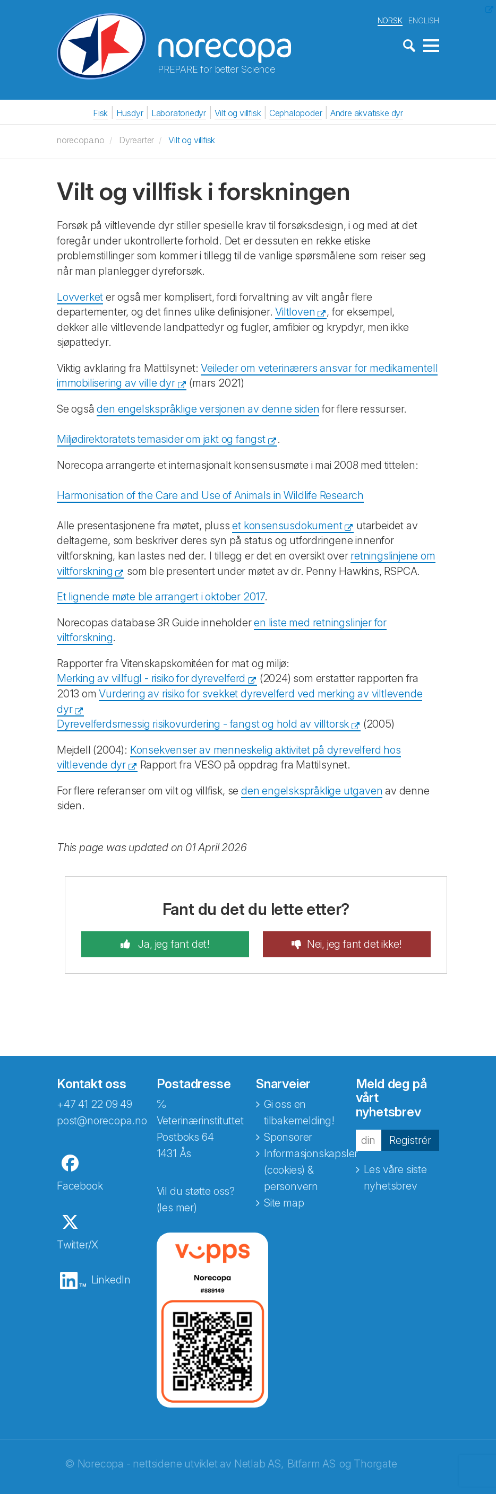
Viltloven (295, 311)
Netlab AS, (259, 1463)
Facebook (79, 1186)
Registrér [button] (410, 1140)
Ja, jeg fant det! (173, 944)
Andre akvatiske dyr (366, 113)
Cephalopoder (295, 113)
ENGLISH (423, 20)
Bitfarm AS (311, 1463)
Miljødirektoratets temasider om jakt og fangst (161, 439)
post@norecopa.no (102, 1120)
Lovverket (80, 297)
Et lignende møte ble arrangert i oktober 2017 (160, 596)
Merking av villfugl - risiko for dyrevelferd (151, 678)
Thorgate (375, 1463)
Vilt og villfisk (238, 113)
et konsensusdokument (287, 525)
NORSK (390, 20)
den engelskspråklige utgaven (311, 790)
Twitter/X (77, 1244)
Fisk (100, 113)
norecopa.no (81, 140)
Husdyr (129, 113)
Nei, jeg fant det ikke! (354, 944)
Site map (284, 1202)
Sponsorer (288, 1137)
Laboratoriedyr (178, 113)
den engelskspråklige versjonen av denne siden (208, 409)
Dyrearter (136, 140)
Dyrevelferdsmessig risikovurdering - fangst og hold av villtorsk (203, 724)
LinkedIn (111, 1279)
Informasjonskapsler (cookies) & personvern (311, 1170)
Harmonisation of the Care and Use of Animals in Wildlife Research (210, 495)
